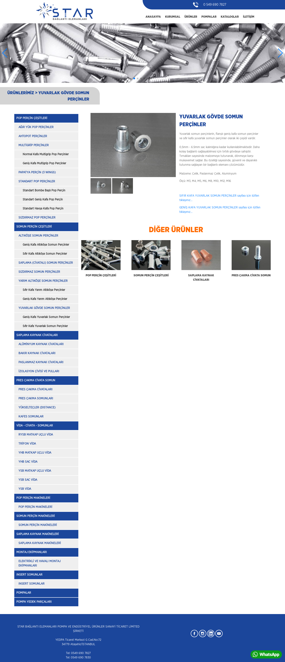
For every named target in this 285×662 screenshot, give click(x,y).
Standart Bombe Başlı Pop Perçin (44, 190)
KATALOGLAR (230, 16)
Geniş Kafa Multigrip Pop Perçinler (44, 163)
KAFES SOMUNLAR (30, 416)
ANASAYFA (153, 16)
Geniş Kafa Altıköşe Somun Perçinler (46, 244)
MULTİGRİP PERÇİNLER (33, 145)
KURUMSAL (172, 16)
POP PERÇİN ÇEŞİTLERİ (31, 118)
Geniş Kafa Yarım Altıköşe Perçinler (45, 299)
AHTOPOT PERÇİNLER (32, 136)
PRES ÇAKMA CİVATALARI (35, 389)
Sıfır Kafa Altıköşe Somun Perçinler (45, 253)
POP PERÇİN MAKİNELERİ (33, 498)
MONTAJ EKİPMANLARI (31, 552)
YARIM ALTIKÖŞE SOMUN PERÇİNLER (43, 280)
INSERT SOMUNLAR (29, 574)
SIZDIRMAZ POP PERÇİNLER (36, 217)
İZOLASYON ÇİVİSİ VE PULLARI (38, 371)
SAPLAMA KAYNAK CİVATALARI (37, 335)
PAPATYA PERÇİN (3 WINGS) (37, 172)
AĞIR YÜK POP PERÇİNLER (36, 127)
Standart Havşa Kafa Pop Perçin (43, 208)
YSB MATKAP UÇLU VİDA (34, 470)
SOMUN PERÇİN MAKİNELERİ (35, 516)
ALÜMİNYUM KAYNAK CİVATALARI (41, 344)
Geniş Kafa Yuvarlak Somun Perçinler (46, 317)
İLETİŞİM (248, 16)
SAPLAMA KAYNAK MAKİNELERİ (37, 534)
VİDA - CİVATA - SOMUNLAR (34, 425)
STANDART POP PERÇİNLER (36, 181)
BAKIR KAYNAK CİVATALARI (36, 353)
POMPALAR (209, 16)
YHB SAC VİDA (27, 461)
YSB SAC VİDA (27, 479)
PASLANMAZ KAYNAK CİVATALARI (40, 362)
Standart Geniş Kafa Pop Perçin (43, 199)
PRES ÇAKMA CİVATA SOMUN (35, 380)
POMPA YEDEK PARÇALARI (34, 601)
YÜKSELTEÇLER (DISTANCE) (36, 407)
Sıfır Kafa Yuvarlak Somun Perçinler (45, 326)
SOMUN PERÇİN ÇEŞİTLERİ (34, 226)
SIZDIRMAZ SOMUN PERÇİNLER (39, 271)
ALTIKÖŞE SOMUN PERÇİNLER (38, 235)
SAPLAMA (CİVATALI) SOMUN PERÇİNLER (45, 262)
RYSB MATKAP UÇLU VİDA (35, 434)
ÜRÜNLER (190, 16)
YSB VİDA (24, 488)
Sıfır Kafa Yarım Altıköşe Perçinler (44, 290)
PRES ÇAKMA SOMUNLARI (35, 398)
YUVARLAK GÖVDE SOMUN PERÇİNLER (44, 308)
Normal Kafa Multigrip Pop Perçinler (46, 154)
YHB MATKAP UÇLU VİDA (34, 452)
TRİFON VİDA (27, 443)
